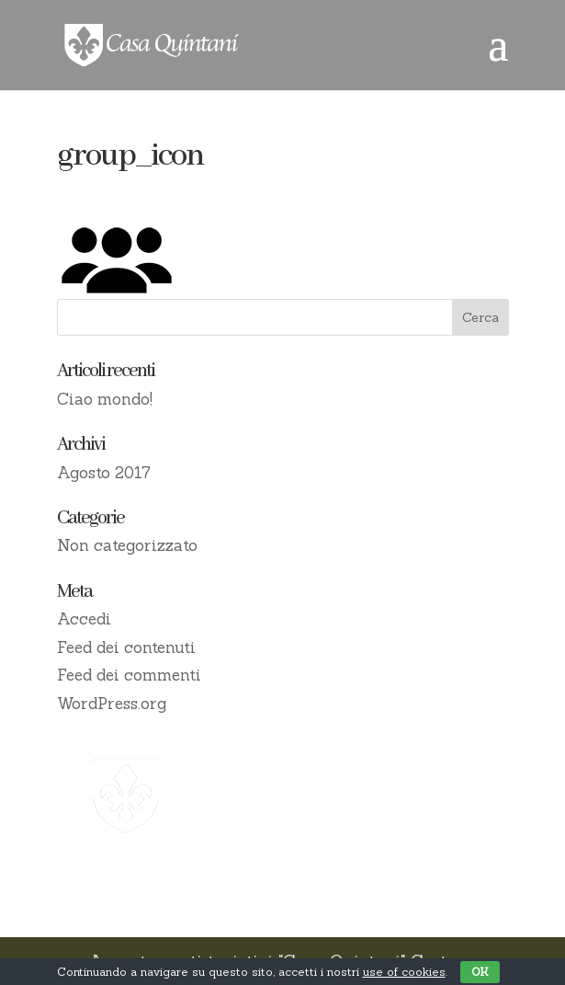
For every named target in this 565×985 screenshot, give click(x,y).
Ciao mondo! (105, 399)
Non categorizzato (127, 545)
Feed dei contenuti (126, 647)
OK (480, 972)
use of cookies (404, 972)
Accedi (84, 619)
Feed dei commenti (129, 675)
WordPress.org (111, 703)
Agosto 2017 (104, 473)
